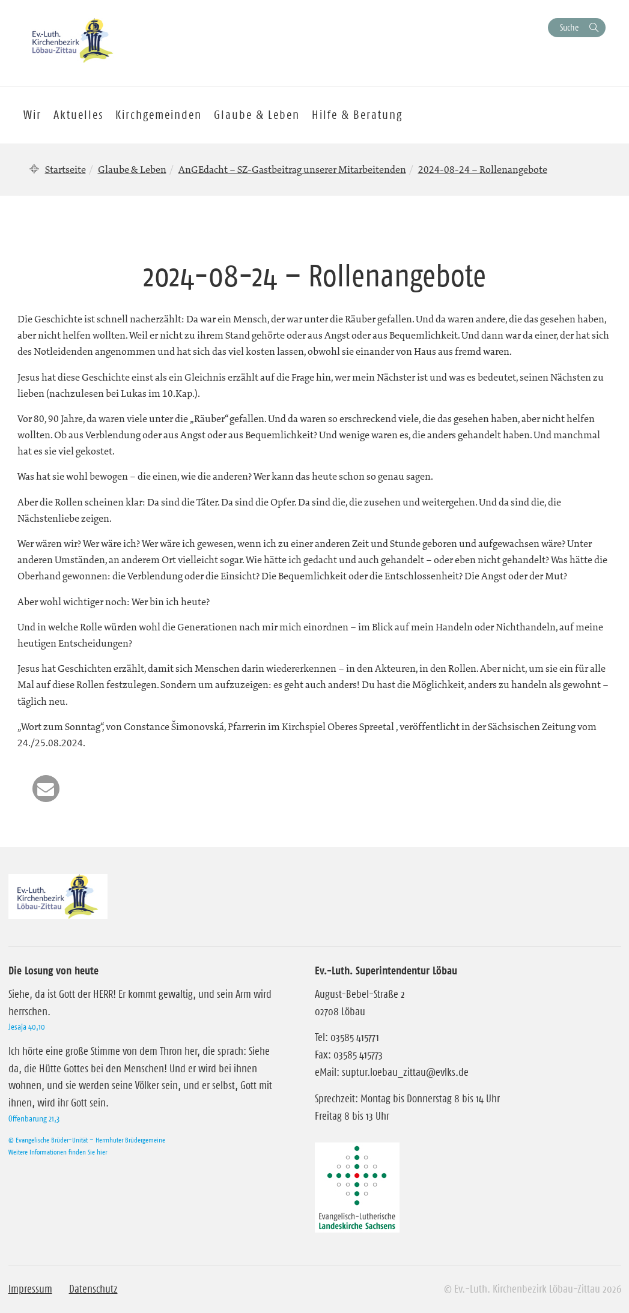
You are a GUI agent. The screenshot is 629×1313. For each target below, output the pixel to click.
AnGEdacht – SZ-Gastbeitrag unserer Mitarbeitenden (292, 169)
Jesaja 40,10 (26, 1026)
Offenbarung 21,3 (33, 1118)
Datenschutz (93, 1289)
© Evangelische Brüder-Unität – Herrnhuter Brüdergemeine (86, 1139)
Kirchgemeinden (158, 114)
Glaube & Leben (132, 169)
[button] (45, 788)
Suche (569, 27)
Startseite (65, 169)
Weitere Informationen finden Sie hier (57, 1151)
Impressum (30, 1289)
